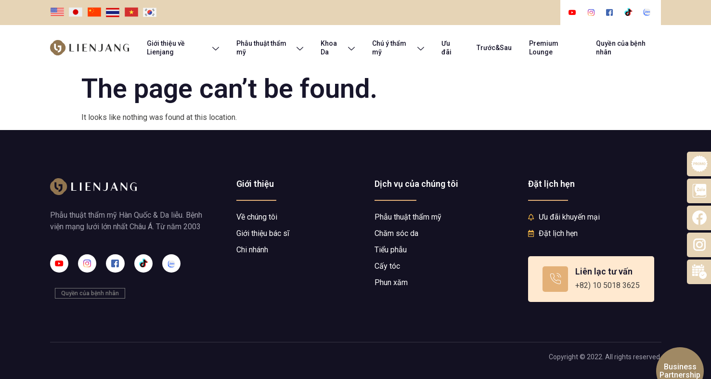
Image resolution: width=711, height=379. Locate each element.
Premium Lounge (543, 47)
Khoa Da (338, 47)
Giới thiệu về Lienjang (183, 47)
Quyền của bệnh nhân (621, 47)
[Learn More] (591, 279)
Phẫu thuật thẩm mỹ (269, 47)
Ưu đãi (446, 47)
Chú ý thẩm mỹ (398, 47)
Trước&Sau (494, 48)
